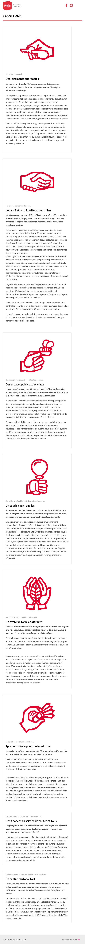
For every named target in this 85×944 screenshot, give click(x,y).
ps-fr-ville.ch (14, 5)
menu (80, 5)
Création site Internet (70, 940)
